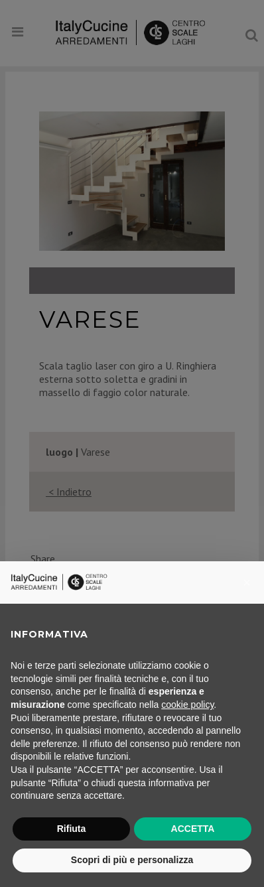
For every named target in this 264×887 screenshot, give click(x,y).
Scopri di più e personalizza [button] (132, 859)
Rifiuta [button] (71, 828)
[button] (246, 582)
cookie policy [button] (187, 704)
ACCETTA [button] (193, 828)
